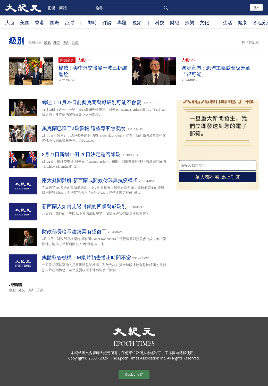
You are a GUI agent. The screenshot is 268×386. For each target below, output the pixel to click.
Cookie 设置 (134, 374)
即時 (92, 22)
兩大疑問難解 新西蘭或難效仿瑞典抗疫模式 (90, 180)
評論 (107, 22)
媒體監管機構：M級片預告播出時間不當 (86, 257)
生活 (227, 22)
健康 (242, 22)
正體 (51, 7)
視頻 (136, 22)
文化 (204, 22)
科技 (159, 22)
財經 (174, 22)
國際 (54, 22)
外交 (56, 42)
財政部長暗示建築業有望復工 (74, 231)
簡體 (63, 7)
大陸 (9, 22)
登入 (256, 7)
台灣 (69, 22)
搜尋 (165, 8)
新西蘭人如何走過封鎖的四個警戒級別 (84, 206)
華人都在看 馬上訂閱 (217, 177)
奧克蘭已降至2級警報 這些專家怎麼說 (83, 128)
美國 (24, 22)
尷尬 (47, 42)
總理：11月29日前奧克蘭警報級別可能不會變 (91, 102)
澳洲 (66, 42)
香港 (39, 22)
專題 (122, 22)
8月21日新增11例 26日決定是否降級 (81, 154)
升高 (75, 42)
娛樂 (189, 22)
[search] (131, 8)
